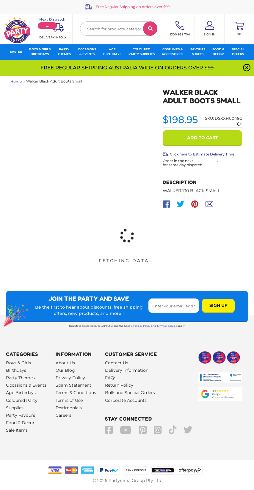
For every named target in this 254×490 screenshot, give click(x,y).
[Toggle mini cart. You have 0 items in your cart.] (239, 28)
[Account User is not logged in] (209, 28)
